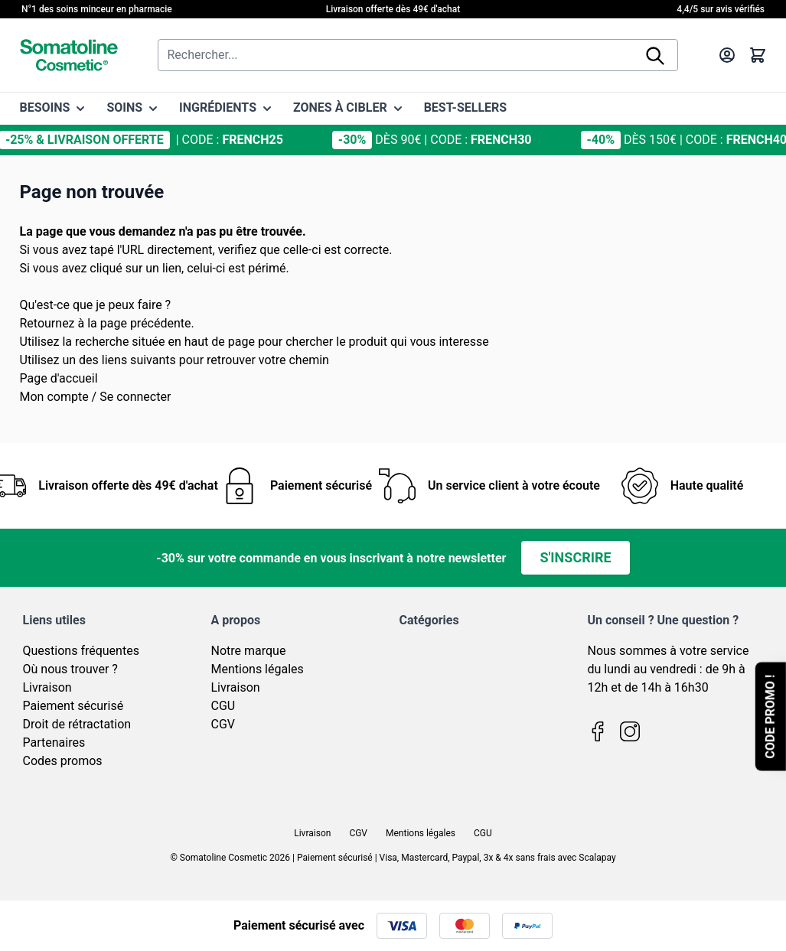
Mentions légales (257, 669)
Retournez (47, 323)
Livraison (47, 687)
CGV (223, 724)
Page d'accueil (59, 378)
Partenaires (54, 742)
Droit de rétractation (77, 724)
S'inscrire (575, 557)
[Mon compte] (727, 55)
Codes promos (63, 761)
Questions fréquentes (81, 650)
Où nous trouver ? (70, 669)
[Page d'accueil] (69, 55)
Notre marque (248, 650)
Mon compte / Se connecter (95, 396)
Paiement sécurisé (73, 706)
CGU (223, 706)
